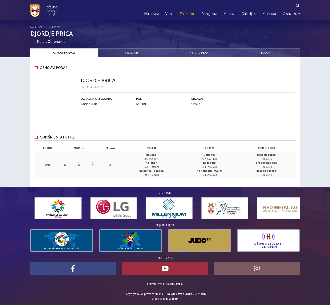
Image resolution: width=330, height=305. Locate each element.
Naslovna (151, 13)
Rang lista (209, 13)
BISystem (172, 299)
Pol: (139, 99)
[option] (41, 208)
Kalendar (269, 13)
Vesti (169, 13)
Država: (197, 99)
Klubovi (229, 13)
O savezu (291, 13)
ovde (179, 284)
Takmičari (187, 13)
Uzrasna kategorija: (96, 99)
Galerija (249, 13)
